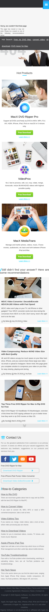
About (8, 588)
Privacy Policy (25, 588)
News (32, 591)
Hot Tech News (8, 570)
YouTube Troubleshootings (14, 555)
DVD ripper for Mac (19, 46)
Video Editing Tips (10, 518)
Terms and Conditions (40, 588)
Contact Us (40, 591)
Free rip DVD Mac (22, 39)
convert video (39, 39)
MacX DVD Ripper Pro (24, 116)
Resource (25, 591)
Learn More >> (24, 137)
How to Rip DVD (9, 494)
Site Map (15, 588)
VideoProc (24, 178)
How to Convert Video (12, 506)
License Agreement (13, 591)
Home (2, 588)
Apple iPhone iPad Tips (12, 543)
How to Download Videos (13, 531)
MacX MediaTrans (24, 240)
